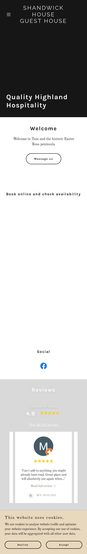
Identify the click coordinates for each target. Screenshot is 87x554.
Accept (64, 544)
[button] (10, 14)
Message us (43, 159)
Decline (22, 544)
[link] (43, 22)
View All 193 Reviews (43, 425)
